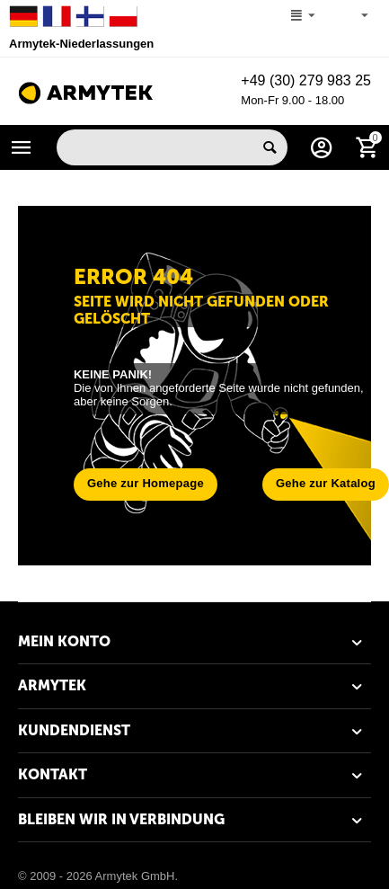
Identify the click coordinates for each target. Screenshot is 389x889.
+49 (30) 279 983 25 (306, 80)
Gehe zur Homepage (145, 483)
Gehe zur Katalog (326, 483)
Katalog (21, 147)
